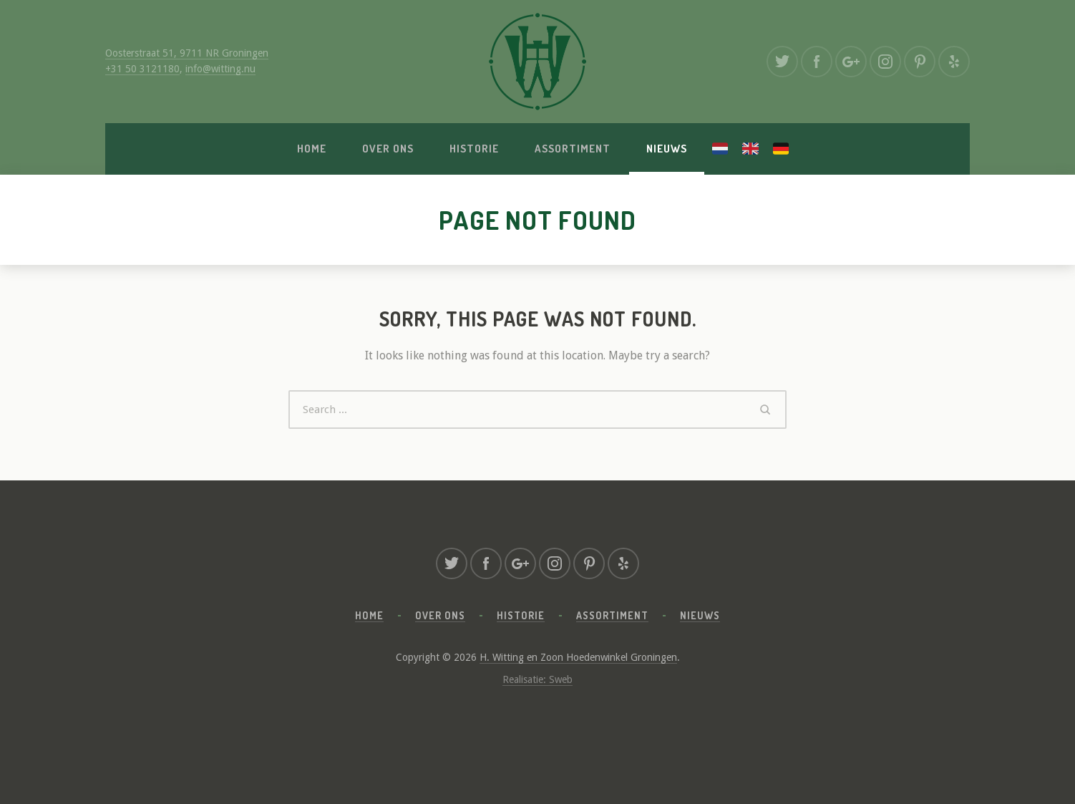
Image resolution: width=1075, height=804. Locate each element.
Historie (474, 148)
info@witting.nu (220, 68)
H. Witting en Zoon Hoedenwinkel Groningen (578, 657)
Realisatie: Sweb (537, 679)
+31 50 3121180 (142, 68)
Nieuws (666, 148)
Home (311, 148)
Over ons (388, 148)
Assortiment (573, 148)
